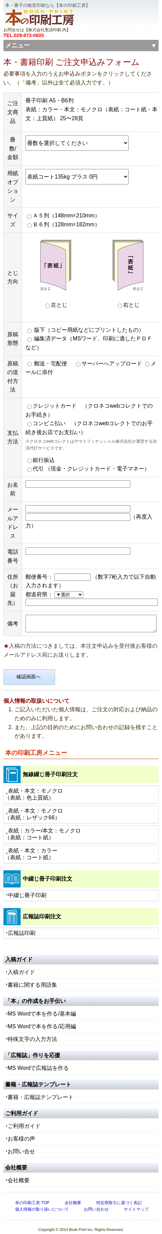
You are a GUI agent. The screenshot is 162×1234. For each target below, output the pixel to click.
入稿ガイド (21, 967)
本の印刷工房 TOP (32, 1197)
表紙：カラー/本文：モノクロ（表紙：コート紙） (42, 828)
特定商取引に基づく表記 (119, 1197)
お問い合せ (21, 1145)
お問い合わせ (96, 1203)
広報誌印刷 (21, 927)
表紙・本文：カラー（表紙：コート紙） (30, 848)
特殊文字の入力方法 (32, 1033)
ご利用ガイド (24, 1120)
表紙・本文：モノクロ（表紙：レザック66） (33, 808)
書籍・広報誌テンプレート (41, 1091)
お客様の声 (21, 1133)
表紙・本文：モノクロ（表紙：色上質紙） (33, 788)
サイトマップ (136, 1203)
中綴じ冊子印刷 (27, 889)
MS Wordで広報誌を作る (38, 1062)
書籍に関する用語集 (32, 979)
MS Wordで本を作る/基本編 (42, 1008)
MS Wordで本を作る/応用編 (42, 1020)
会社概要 (19, 1175)
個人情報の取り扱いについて (42, 1203)
